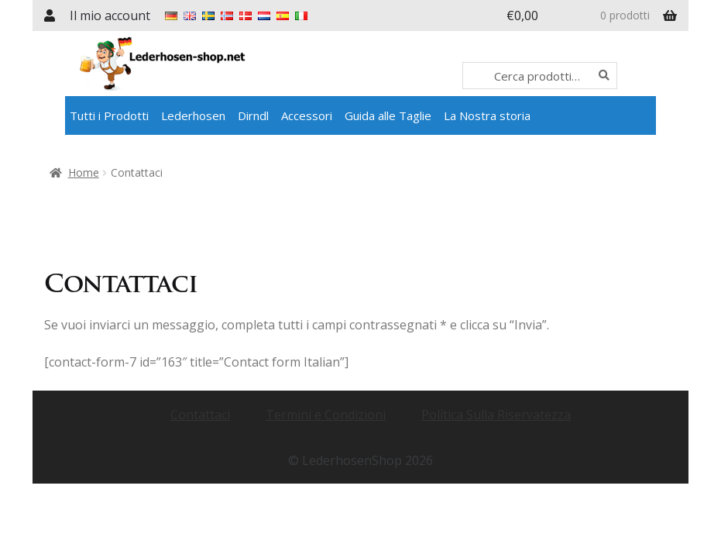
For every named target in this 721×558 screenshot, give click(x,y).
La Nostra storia (487, 115)
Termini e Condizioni (326, 414)
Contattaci (200, 414)
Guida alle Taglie (388, 115)
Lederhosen (193, 115)
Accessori (306, 115)
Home (83, 172)
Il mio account (110, 15)
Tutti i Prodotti (109, 115)
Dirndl (253, 115)
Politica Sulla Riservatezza (496, 414)
